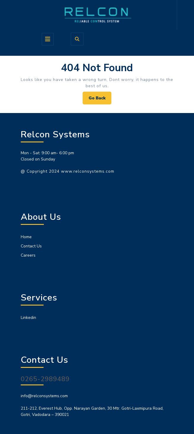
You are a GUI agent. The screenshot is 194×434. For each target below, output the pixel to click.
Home (26, 237)
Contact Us (31, 246)
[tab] (48, 39)
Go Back (100, 99)
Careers (28, 255)
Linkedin (28, 317)
